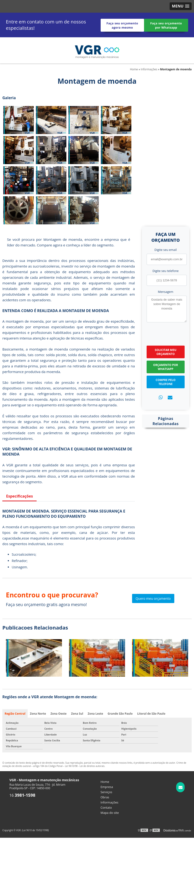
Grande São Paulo (119, 713)
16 (22, 795)
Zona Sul (77, 713)
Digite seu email (165, 250)
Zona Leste (95, 713)
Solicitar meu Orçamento (165, 352)
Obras (105, 797)
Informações (109, 802)
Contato (106, 807)
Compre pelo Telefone (165, 382)
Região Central (15, 713)
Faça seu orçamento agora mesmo (122, 25)
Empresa (107, 787)
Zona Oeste (58, 713)
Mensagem (165, 291)
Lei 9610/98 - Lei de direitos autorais (85, 766)
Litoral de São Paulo (151, 713)
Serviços (106, 792)
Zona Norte (38, 713)
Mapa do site (110, 813)
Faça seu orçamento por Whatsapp (166, 25)
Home (105, 782)
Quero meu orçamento (153, 598)
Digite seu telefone (165, 270)
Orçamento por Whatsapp (165, 367)
